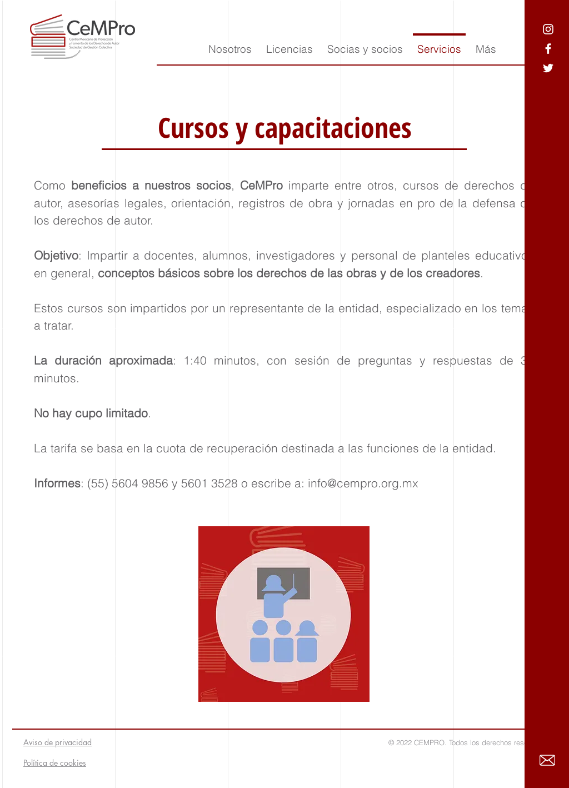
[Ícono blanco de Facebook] (548, 49)
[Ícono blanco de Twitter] (548, 68)
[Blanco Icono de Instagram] (548, 29)
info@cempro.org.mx (363, 483)
